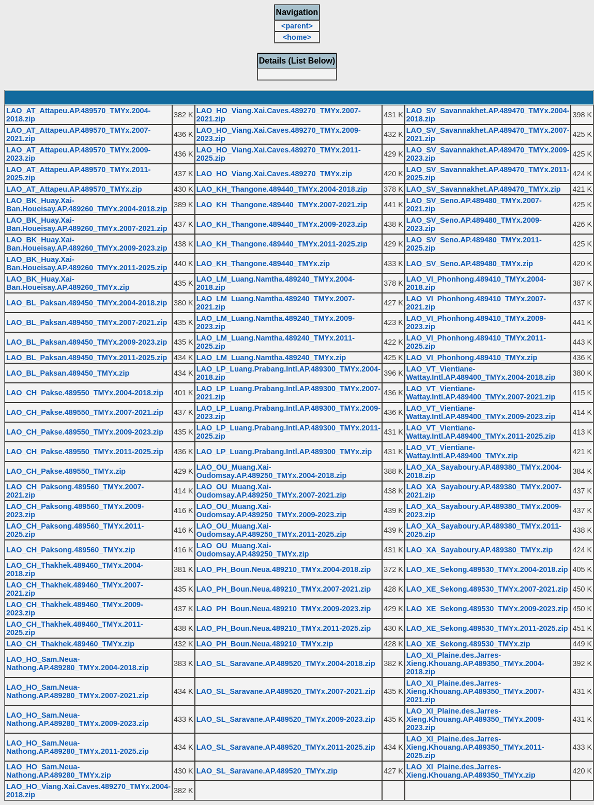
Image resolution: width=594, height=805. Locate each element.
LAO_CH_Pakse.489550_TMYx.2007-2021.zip (84, 412)
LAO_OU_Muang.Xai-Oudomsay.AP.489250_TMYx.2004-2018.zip (271, 471)
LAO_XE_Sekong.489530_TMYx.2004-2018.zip (487, 569)
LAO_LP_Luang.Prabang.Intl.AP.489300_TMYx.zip (284, 451)
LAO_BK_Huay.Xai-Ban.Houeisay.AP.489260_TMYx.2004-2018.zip (86, 204)
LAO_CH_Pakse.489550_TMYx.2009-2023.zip (84, 432)
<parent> (297, 26)
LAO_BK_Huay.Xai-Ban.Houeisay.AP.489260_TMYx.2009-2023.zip (86, 244)
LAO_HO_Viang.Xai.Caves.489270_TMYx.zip (274, 173)
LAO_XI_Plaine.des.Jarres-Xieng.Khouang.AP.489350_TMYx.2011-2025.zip (475, 747)
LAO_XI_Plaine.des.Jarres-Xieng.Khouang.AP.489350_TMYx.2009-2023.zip (475, 719)
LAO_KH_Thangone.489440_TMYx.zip (263, 263)
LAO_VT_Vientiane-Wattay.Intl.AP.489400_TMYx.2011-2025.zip (481, 432)
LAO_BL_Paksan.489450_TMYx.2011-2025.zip (86, 357)
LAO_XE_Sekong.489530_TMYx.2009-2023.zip (487, 609)
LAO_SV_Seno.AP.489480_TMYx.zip (469, 263)
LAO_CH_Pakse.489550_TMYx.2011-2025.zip (84, 451)
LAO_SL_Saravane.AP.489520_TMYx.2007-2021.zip (285, 691)
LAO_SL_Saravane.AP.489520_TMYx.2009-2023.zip (285, 719)
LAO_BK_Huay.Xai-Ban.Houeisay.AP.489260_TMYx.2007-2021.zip (86, 224)
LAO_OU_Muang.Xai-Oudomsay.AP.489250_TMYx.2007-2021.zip (271, 491)
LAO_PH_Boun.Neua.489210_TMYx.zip (264, 644)
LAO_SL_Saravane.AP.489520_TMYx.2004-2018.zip (285, 663)
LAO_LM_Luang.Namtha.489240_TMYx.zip (271, 357)
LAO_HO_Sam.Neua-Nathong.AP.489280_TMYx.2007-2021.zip (77, 691)
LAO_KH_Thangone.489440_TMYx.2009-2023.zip (282, 224)
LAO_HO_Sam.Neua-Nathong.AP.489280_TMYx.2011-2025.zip (77, 747)
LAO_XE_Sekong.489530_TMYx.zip (468, 644)
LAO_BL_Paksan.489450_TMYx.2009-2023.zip (86, 342)
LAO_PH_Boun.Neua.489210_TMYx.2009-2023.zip (283, 609)
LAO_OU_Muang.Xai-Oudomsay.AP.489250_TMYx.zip (252, 549)
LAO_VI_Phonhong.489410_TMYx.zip (472, 357)
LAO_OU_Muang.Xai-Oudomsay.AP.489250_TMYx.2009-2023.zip (271, 510)
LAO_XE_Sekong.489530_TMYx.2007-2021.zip (487, 589)
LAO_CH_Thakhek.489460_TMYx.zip (70, 644)
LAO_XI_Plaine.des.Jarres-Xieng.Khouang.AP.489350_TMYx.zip (471, 771)
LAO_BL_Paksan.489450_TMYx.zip (67, 373)
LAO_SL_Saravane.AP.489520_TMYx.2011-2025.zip (285, 747)
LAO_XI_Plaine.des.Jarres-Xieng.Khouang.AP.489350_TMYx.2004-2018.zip (475, 663)
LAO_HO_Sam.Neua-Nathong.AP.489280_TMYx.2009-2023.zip (77, 719)
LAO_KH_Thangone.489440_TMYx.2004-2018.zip (282, 189)
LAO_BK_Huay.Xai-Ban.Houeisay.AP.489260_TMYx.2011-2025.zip (86, 263)
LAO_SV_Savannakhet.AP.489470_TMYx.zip (483, 189)
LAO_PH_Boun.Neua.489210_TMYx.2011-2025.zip (283, 628)
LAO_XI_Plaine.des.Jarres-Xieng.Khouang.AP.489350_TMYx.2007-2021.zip (475, 691)
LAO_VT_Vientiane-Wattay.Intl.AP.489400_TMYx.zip (462, 451)
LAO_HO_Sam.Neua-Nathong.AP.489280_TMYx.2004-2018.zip (77, 663)
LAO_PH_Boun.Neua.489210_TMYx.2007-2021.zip (283, 589)
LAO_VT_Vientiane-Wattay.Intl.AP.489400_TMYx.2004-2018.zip (481, 373)
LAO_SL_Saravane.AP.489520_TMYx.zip (267, 771)
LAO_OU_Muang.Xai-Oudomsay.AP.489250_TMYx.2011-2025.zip (271, 530)
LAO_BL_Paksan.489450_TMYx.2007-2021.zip (86, 322)
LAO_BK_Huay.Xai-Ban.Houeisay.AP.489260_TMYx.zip (68, 283)
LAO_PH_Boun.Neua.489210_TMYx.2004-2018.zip (283, 569)
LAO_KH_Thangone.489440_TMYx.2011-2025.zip (282, 244)
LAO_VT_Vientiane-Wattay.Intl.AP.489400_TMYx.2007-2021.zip (481, 392)
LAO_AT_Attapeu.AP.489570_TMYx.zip (74, 189)
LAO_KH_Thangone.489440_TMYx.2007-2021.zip (282, 204)
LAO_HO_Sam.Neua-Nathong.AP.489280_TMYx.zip (58, 771)
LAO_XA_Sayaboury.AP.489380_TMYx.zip (479, 550)
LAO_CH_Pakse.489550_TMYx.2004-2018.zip (84, 393)
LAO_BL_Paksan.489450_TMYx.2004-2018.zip (86, 303)
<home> (297, 37)
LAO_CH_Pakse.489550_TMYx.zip (66, 471)
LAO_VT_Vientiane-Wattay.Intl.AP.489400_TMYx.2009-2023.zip (481, 412)
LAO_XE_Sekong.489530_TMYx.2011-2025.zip (487, 628)
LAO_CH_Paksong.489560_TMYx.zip (70, 550)
